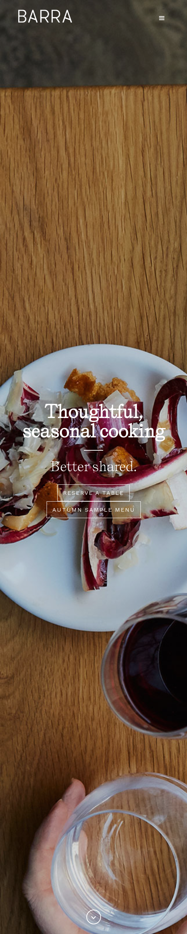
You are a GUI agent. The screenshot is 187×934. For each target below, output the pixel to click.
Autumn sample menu (93, 509)
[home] (43, 16)
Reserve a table (93, 492)
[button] (162, 18)
